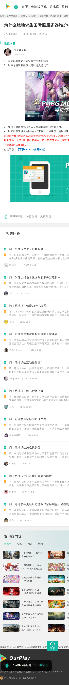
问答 (23, 16)
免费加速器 (12, 16)
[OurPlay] (15, 658)
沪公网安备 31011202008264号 (18, 678)
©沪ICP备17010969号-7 (50, 672)
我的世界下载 (17, 647)
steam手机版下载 (33, 647)
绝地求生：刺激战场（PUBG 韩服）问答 (48, 16)
